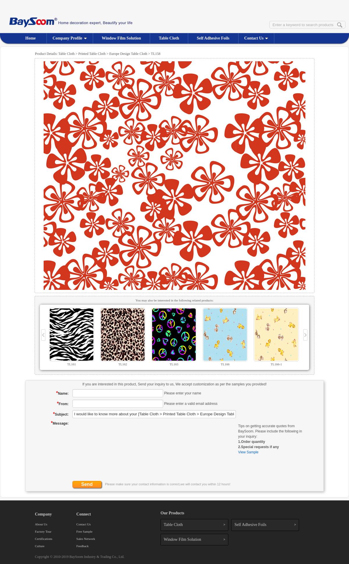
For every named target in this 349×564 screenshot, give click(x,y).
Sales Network (85, 538)
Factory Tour (43, 531)
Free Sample (84, 531)
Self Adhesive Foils (213, 38)
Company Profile (70, 38)
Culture (39, 546)
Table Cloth (169, 38)
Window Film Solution (121, 38)
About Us (41, 524)
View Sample (248, 452)
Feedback (82, 546)
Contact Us (256, 38)
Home (30, 38)
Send (86, 484)
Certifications (43, 538)
